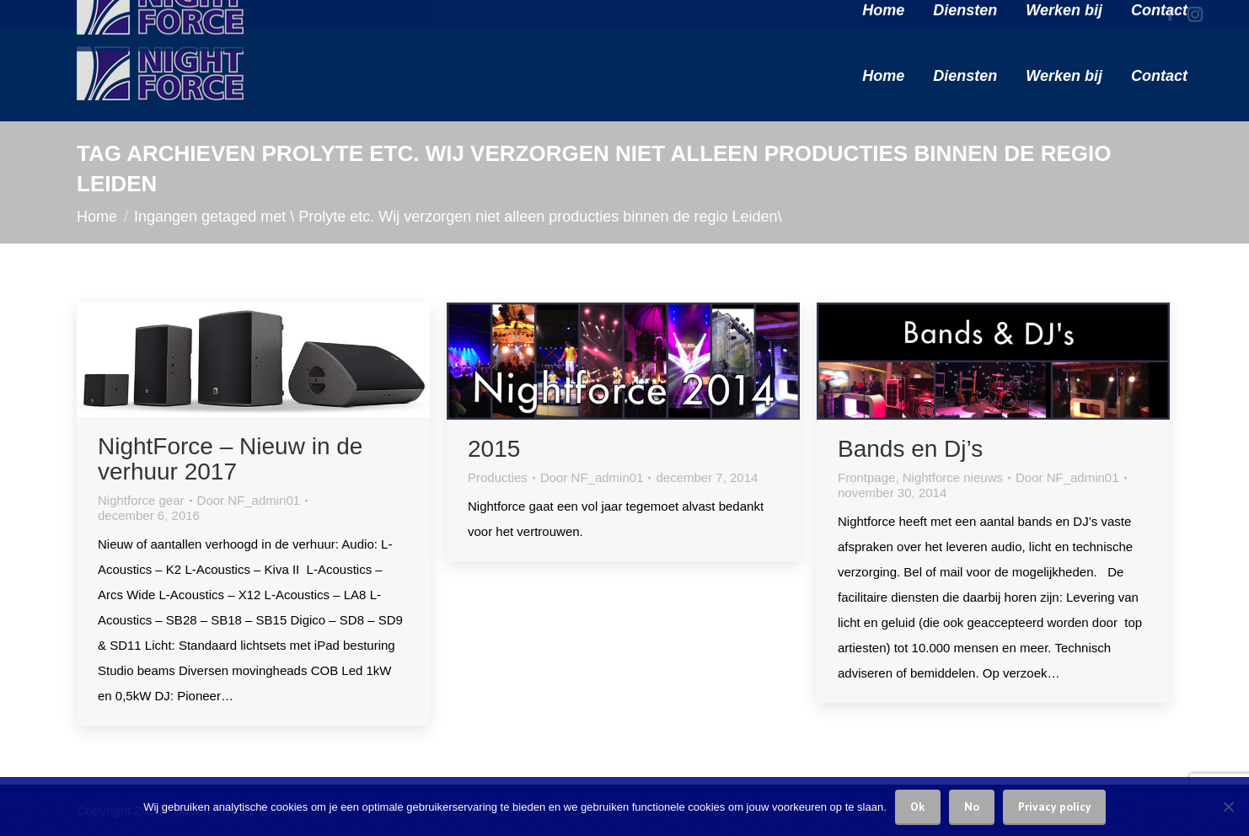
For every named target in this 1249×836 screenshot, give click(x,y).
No (971, 806)
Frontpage (866, 477)
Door (249, 500)
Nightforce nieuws (953, 477)
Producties (498, 477)
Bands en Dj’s (910, 449)
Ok (917, 806)
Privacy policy (1054, 806)
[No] (1228, 806)
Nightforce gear (141, 500)
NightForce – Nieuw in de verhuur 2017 (230, 459)
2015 (494, 449)
